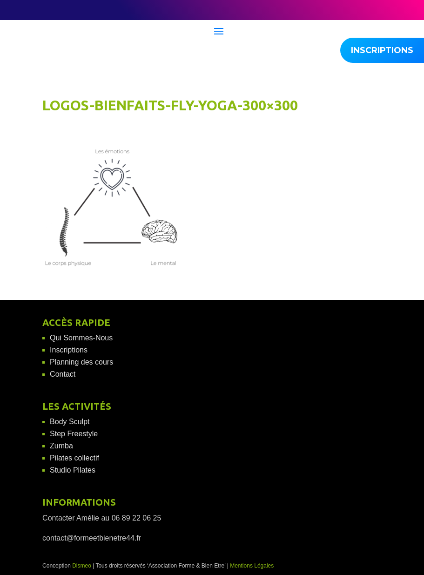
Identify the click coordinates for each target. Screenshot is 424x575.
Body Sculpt (69, 422)
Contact (62, 374)
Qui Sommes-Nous (81, 338)
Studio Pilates (72, 470)
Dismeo (81, 565)
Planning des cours (81, 362)
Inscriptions (68, 350)
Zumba (61, 446)
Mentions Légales (252, 565)
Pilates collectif (74, 458)
